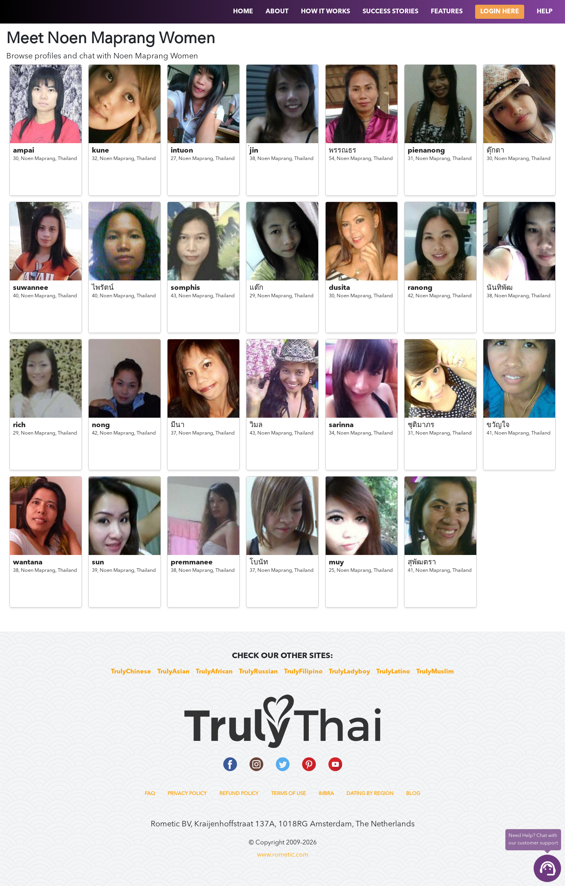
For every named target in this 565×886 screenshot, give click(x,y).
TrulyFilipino (303, 672)
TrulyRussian (258, 672)
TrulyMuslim (435, 672)
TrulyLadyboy (349, 672)
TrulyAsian (173, 672)
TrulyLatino (393, 672)
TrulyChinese (131, 672)
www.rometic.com (282, 855)
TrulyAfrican (214, 672)
